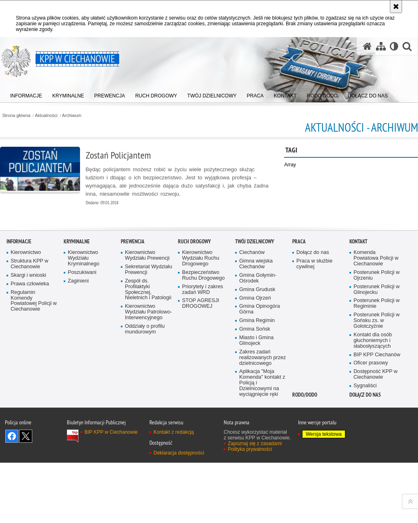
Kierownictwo (26, 392)
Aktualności (46, 115)
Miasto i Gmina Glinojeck (256, 480)
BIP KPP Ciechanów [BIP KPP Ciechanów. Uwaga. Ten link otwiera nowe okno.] (377, 494)
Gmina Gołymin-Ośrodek (257, 418)
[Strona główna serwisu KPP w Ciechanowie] (367, 46)
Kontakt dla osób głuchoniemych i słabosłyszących (373, 480)
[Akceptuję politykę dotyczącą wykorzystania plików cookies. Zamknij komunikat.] (396, 6)
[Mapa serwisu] (381, 46)
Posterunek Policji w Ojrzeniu (377, 415)
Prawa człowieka (30, 423)
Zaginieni (78, 421)
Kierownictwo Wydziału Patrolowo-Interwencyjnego (148, 452)
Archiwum (71, 115)
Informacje (19, 381)
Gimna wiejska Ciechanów (256, 403)
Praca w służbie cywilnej (314, 403)
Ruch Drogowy (194, 381)
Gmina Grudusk (257, 429)
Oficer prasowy (371, 503)
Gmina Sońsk (254, 469)
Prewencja (133, 381)
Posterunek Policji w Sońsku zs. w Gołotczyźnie (377, 460)
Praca (299, 381)
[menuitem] (26, 94)
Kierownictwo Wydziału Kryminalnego (83, 398)
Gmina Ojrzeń (255, 438)
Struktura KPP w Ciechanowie (29, 403)
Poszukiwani (82, 412)
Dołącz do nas (312, 392)
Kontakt (358, 381)
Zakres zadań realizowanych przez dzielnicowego (262, 497)
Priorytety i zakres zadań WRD (202, 429)
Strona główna (16, 115)
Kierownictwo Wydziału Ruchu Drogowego (200, 398)
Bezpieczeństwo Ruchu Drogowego (203, 415)
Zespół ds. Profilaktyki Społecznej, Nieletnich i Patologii (148, 429)
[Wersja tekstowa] (394, 46)
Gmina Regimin (257, 460)
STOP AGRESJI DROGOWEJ (200, 443)
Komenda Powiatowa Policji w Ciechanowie (376, 398)
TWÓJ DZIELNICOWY (254, 381)
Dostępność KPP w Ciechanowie (376, 514)
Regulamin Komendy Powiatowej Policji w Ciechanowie (34, 441)
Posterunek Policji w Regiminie (377, 443)
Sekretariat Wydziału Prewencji (148, 409)
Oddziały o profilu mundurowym (145, 468)
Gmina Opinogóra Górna (259, 449)
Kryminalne (77, 381)
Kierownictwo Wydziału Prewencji (147, 395)
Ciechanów (252, 392)
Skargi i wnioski (28, 415)
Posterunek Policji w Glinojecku (377, 429)
